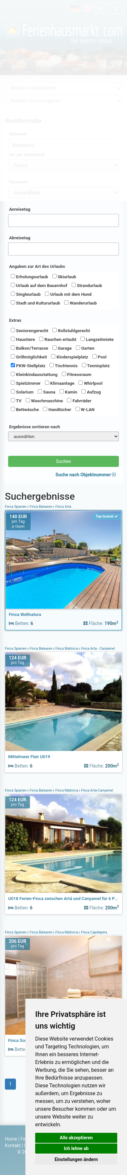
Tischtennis (63, 365)
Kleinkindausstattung (34, 374)
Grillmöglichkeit (29, 356)
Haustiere (23, 339)
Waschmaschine (44, 400)
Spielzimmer (26, 383)
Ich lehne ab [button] (76, 1148)
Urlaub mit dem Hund (68, 294)
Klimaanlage (60, 383)
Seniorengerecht (29, 330)
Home (11, 1139)
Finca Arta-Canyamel (96, 790)
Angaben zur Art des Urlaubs (37, 266)
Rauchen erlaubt (57, 339)
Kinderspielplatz (69, 356)
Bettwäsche (25, 409)
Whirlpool (90, 383)
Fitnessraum (77, 374)
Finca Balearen (41, 507)
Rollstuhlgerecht (71, 330)
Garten (85, 348)
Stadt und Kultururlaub (35, 303)
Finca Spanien (16, 507)
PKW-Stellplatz (28, 365)
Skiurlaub (64, 276)
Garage (62, 348)
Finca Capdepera (93, 932)
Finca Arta (62, 507)
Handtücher (57, 409)
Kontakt (13, 1145)
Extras (15, 320)
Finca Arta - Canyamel (97, 648)
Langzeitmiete (97, 339)
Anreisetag (19, 209)
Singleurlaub (26, 294)
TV (16, 400)
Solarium (22, 391)
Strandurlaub (87, 285)
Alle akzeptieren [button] (76, 1137)
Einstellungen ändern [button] (76, 1159)
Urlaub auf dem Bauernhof (39, 285)
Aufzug (91, 391)
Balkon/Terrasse (29, 348)
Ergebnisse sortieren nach (34, 426)
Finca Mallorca (66, 648)
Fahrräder (79, 400)
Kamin (68, 391)
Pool (99, 356)
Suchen (63, 461)
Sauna (46, 391)
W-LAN (85, 409)
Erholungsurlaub (29, 276)
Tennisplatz (96, 365)
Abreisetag (19, 237)
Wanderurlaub (80, 303)
